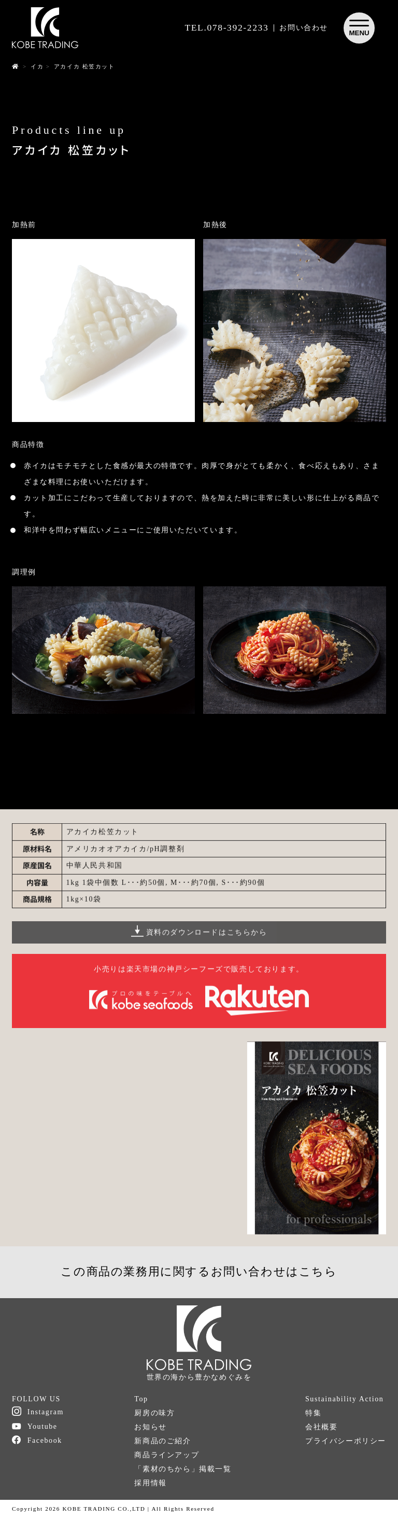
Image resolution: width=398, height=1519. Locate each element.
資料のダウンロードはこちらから (199, 937)
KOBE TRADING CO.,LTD (103, 1509)
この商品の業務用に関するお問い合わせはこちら (199, 1271)
